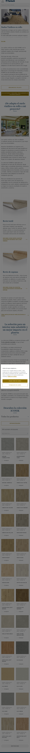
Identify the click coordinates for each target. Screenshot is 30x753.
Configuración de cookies (15, 384)
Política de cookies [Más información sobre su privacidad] (12, 376)
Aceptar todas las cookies (15, 380)
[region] (15, 376)
